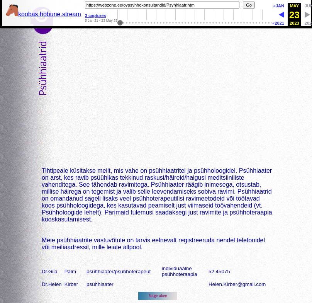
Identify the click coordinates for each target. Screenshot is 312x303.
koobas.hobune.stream (43, 14)
